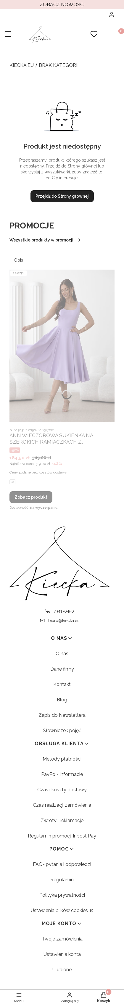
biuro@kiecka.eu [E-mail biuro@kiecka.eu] (64, 620)
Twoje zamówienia (62, 939)
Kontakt (62, 684)
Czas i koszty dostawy (62, 790)
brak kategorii (58, 65)
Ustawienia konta (62, 954)
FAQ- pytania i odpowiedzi (62, 864)
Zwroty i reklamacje (62, 820)
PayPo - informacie (62, 774)
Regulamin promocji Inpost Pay (62, 836)
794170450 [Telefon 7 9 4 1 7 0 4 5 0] (64, 611)
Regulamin (62, 879)
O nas (62, 653)
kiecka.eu (21, 65)
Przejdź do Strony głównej (62, 196)
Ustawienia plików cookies (60, 910)
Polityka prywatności (62, 895)
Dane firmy (62, 669)
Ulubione (62, 969)
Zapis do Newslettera (62, 715)
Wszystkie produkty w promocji (45, 240)
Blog (62, 700)
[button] (8, 34)
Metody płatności (62, 759)
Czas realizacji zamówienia (62, 805)
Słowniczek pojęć (62, 730)
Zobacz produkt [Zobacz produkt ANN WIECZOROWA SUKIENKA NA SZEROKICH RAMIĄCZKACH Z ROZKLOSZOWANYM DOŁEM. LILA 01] (31, 497)
